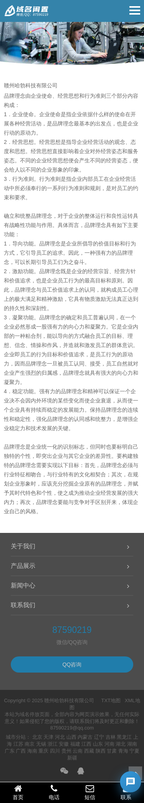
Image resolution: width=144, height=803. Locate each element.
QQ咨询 (72, 664)
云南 (78, 751)
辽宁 (99, 737)
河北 (60, 737)
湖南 (132, 744)
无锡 (41, 744)
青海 (123, 751)
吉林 (111, 737)
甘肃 (112, 751)
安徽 (64, 744)
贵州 (66, 751)
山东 (98, 744)
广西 (21, 751)
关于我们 (23, 546)
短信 (90, 792)
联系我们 (23, 605)
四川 (55, 751)
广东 (10, 751)
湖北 (121, 744)
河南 (109, 744)
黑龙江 (124, 737)
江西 (86, 744)
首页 (18, 792)
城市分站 (16, 737)
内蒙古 (85, 737)
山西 (71, 737)
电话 (54, 792)
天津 (48, 737)
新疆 (72, 758)
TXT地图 (111, 700)
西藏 (89, 751)
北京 (37, 737)
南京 (30, 744)
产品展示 (23, 566)
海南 (32, 751)
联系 (126, 792)
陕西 (101, 751)
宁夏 (134, 751)
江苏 (18, 744)
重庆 (43, 751)
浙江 (53, 744)
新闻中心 (23, 585)
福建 (75, 744)
